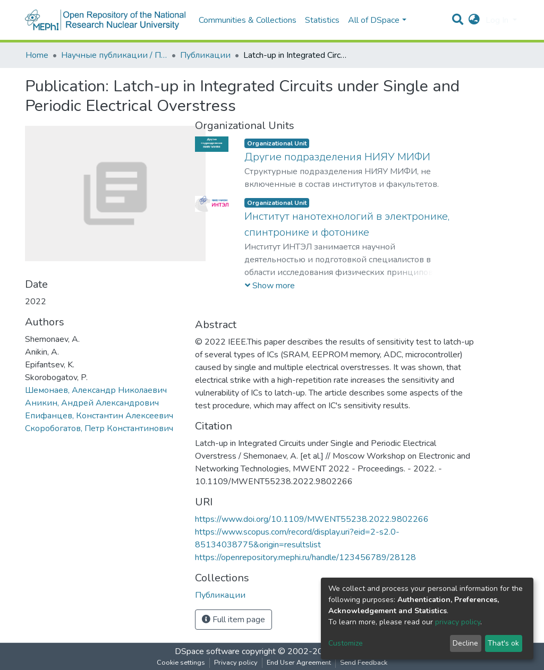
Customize (345, 643)
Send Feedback (363, 662)
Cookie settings (181, 662)
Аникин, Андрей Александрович (92, 403)
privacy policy (457, 622)
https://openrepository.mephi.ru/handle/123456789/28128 (305, 557)
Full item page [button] (233, 619)
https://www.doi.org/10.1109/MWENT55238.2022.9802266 (312, 519)
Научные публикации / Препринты (114, 55)
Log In (498, 20)
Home (37, 55)
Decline (465, 643)
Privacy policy (236, 662)
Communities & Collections (247, 20)
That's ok (503, 643)
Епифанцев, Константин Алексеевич (99, 416)
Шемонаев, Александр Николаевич (96, 390)
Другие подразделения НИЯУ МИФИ (337, 157)
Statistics (322, 20)
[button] (474, 20)
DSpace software (207, 651)
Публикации (205, 55)
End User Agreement (299, 662)
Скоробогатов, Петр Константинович (99, 428)
